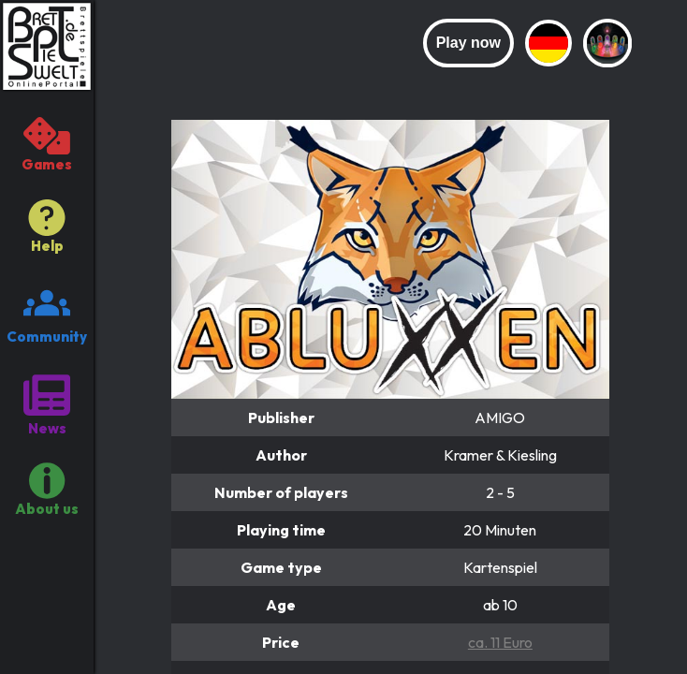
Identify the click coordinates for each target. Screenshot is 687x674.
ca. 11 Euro (500, 642)
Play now (468, 43)
